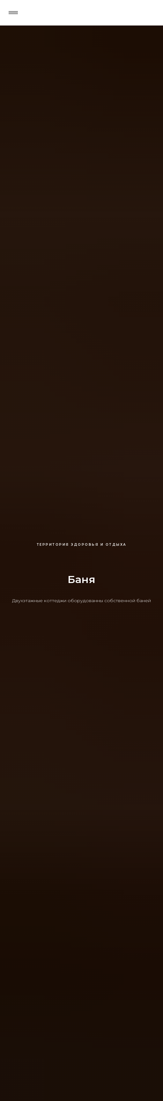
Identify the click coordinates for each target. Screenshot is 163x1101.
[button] (13, 12)
